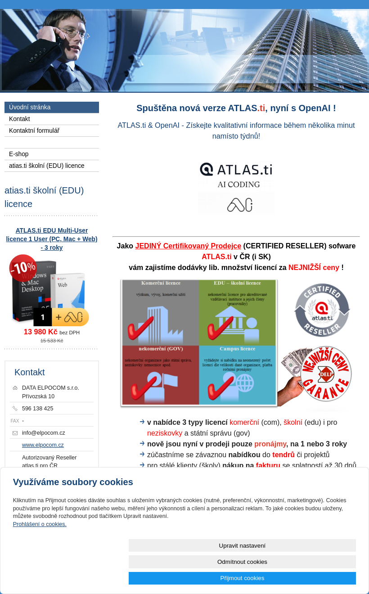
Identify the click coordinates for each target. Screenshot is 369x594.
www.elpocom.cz (43, 445)
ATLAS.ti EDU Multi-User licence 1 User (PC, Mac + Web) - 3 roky (52, 239)
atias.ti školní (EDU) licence (47, 165)
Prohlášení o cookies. (40, 557)
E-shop (18, 154)
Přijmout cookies (324, 578)
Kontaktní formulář (34, 130)
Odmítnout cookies (255, 578)
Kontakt (19, 119)
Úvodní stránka (29, 107)
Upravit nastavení (186, 578)
